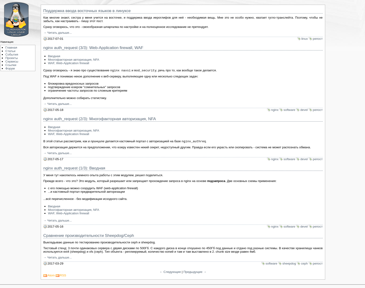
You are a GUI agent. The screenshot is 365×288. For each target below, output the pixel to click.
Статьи (10, 51)
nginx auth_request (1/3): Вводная (74, 169)
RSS (63, 276)
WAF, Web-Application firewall (68, 63)
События (11, 54)
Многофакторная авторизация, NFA (73, 59)
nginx (275, 110)
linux (304, 38)
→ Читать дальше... (57, 32)
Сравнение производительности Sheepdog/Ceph (88, 236)
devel (304, 110)
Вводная (54, 56)
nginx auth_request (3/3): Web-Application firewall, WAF (93, 47)
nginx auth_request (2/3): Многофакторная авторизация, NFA (99, 119)
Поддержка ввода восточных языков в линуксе (87, 10)
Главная (11, 47)
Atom (51, 276)
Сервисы (11, 61)
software (289, 110)
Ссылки (10, 65)
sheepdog (289, 264)
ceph (304, 264)
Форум (10, 68)
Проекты (11, 58)
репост (318, 38)
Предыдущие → (194, 273)
